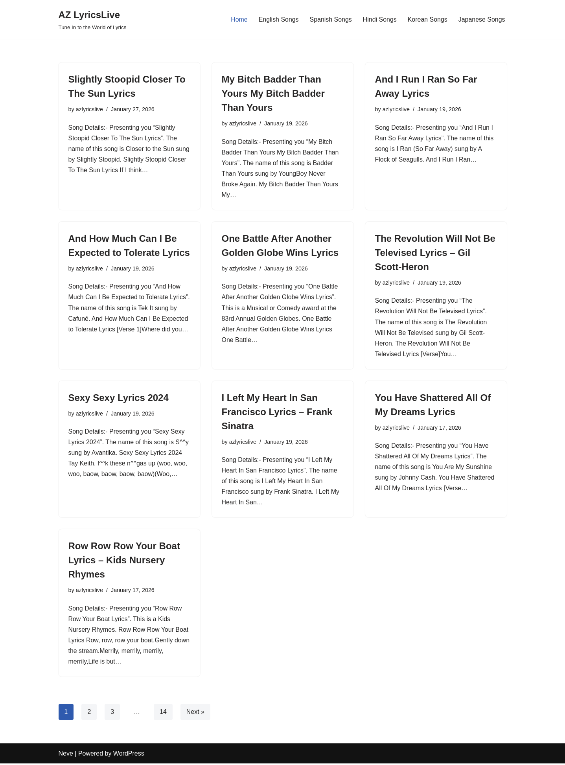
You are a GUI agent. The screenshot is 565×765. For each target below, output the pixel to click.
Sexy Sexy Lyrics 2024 (118, 398)
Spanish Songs (330, 19)
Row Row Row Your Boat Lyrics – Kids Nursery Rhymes (124, 561)
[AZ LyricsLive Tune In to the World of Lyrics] (93, 19)
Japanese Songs (481, 19)
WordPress (128, 755)
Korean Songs (427, 19)
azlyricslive (89, 109)
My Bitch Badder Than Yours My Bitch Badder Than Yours (273, 93)
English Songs (278, 19)
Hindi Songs (379, 19)
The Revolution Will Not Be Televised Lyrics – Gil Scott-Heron (435, 253)
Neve (66, 755)
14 (163, 713)
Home (238, 19)
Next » (195, 713)
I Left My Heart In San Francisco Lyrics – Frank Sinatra (277, 412)
